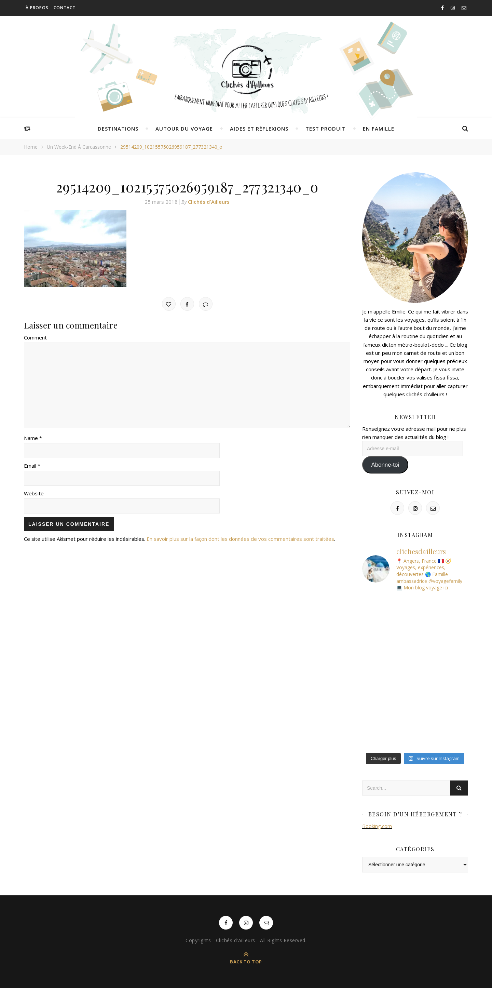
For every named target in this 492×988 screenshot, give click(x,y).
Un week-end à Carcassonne (79, 147)
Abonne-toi (385, 465)
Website (34, 493)
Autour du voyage (184, 128)
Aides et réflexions (259, 128)
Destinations (118, 128)
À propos (37, 8)
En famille (378, 128)
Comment (35, 337)
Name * (33, 438)
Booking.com (377, 826)
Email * (32, 465)
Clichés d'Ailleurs (209, 201)
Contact (65, 8)
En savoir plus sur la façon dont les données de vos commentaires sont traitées (240, 538)
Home (31, 147)
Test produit (325, 128)
